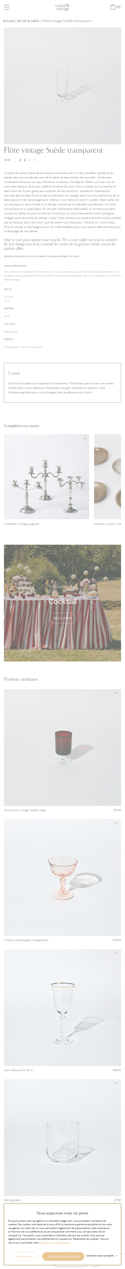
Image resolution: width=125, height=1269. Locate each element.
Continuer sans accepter (101, 1255)
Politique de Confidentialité (54, 1242)
